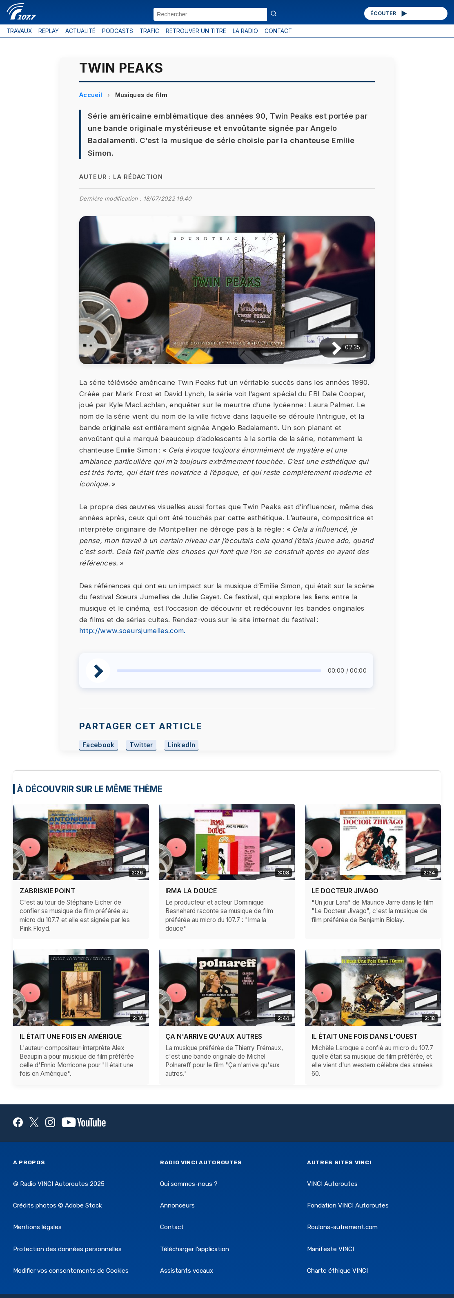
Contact (172, 1227)
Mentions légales (37, 1227)
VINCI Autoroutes (332, 1184)
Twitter (141, 745)
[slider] (219, 670)
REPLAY (48, 31)
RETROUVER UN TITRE (196, 31)
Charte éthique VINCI (337, 1270)
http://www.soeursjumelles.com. (132, 631)
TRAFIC (149, 31)
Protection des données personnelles (67, 1249)
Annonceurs (177, 1205)
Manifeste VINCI (330, 1249)
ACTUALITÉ (80, 31)
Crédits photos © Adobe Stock (57, 1205)
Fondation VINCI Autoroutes (348, 1205)
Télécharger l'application (194, 1249)
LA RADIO (245, 31)
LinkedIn (181, 745)
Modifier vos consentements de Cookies (71, 1270)
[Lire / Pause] (330, 347)
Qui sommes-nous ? (189, 1184)
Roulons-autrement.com (342, 1227)
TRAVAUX (19, 31)
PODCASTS (117, 31)
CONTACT (278, 31)
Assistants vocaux (186, 1270)
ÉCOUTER (389, 13)
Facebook (98, 745)
